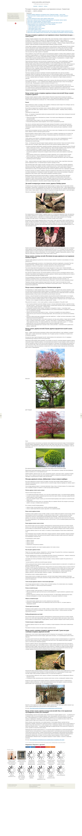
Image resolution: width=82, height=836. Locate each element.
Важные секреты (48, 742)
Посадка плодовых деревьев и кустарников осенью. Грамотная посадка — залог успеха (46, 14)
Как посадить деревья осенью (34, 29)
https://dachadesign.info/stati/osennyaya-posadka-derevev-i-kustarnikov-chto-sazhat (47, 739)
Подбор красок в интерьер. (13, 17)
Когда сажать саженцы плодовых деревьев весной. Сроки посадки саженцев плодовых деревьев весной (49, 31)
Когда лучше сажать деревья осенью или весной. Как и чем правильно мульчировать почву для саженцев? (50, 32)
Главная (35, 6)
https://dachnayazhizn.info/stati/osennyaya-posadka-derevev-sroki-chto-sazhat (46, 708)
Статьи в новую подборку (61, 742)
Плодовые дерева (31, 742)
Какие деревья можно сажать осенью (36, 28)
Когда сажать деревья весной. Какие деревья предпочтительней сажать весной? (44, 22)
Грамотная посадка (37, 742)
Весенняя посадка (43, 742)
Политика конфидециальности (33, 786)
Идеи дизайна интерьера (41, 2)
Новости (40, 6)
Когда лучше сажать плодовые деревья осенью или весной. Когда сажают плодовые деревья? (47, 15)
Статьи (45, 6)
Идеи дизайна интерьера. (13, 15)
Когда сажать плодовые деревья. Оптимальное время (39, 21)
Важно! (29, 17)
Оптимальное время (54, 742)
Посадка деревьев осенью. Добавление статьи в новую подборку (41, 24)
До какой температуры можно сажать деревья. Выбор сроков (40, 18)
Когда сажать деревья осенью (34, 26)
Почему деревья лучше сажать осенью (36, 25)
